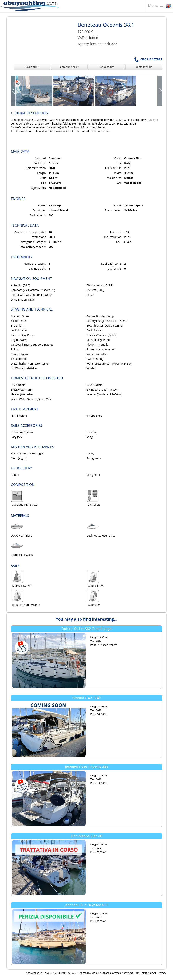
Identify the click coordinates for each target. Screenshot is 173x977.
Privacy (162, 973)
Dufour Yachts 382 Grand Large (86, 628)
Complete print (69, 67)
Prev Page (13, 91)
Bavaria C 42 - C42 (86, 697)
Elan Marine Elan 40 (86, 836)
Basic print (32, 67)
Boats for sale (143, 67)
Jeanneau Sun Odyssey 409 (86, 766)
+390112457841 (148, 59)
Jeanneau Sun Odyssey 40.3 (86, 905)
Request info (106, 67)
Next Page (159, 91)
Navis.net (128, 973)
